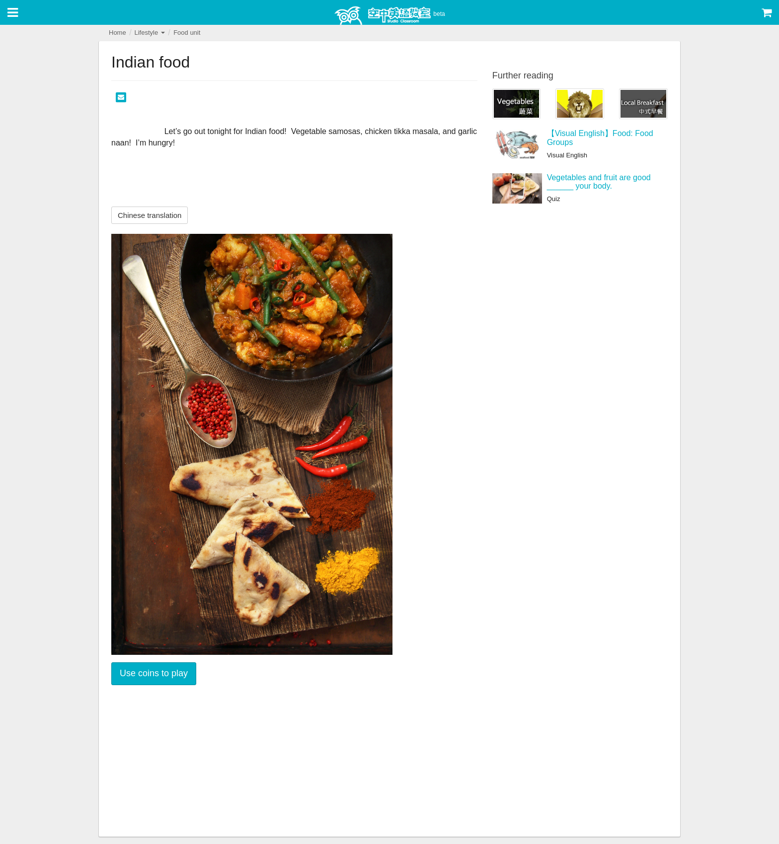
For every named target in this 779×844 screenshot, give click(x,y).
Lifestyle (149, 32)
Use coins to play (154, 673)
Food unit (186, 32)
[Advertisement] (294, 762)
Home (117, 32)
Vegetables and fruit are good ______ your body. (599, 182)
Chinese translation (149, 215)
